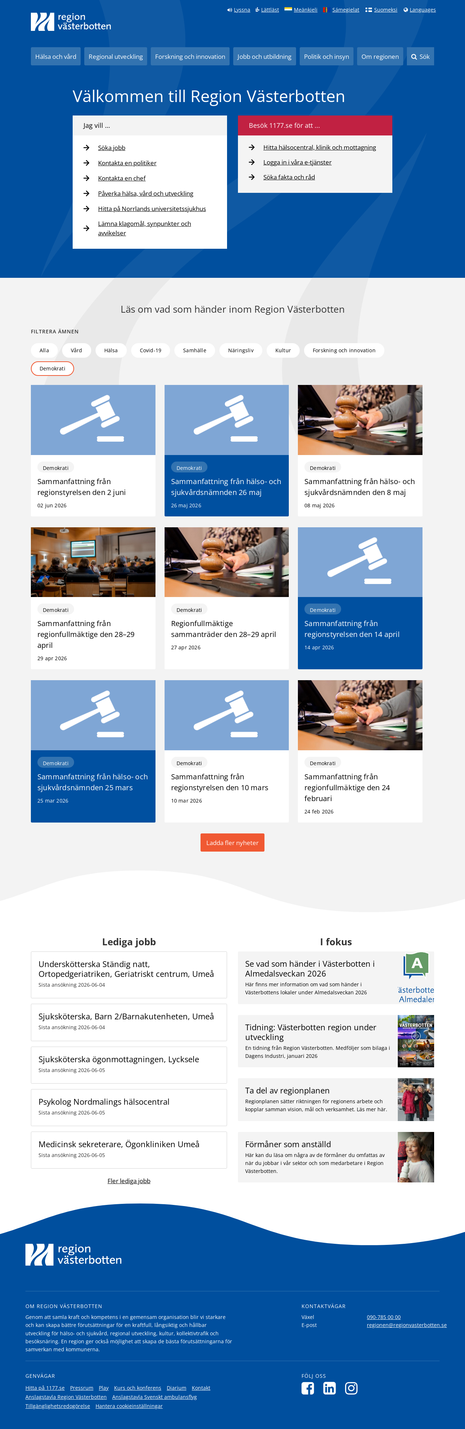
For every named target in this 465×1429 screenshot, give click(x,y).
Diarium (176, 1387)
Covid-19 (151, 350)
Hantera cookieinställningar (129, 1405)
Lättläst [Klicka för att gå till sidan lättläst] (270, 9)
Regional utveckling (116, 56)
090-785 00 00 (384, 1317)
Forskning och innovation (190, 56)
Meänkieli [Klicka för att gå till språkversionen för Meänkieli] (306, 9)
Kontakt (201, 1387)
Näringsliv (241, 350)
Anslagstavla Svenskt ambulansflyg (154, 1396)
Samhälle (194, 350)
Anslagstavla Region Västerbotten (66, 1396)
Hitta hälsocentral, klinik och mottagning (319, 147)
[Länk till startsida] (71, 22)
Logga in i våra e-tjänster (297, 162)
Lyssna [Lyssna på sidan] (242, 9)
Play (104, 1387)
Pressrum (81, 1387)
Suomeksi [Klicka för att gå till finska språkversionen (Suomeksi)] (385, 9)
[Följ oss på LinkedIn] (331, 1388)
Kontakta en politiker (127, 163)
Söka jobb (111, 147)
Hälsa (111, 350)
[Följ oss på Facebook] (310, 1388)
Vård (76, 350)
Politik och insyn (326, 56)
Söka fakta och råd (289, 177)
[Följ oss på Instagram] (353, 1388)
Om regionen (380, 56)
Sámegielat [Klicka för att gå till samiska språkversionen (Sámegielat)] (345, 9)
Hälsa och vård (55, 56)
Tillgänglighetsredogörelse (57, 1405)
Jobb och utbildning (264, 56)
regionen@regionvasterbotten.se (407, 1325)
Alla (44, 350)
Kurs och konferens (137, 1387)
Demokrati (52, 368)
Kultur (283, 350)
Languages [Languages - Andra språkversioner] (423, 9)
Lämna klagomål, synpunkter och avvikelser (144, 228)
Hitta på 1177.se (45, 1387)
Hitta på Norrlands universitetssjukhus (152, 208)
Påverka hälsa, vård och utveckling (145, 193)
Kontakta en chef (122, 178)
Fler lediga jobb (129, 1181)
